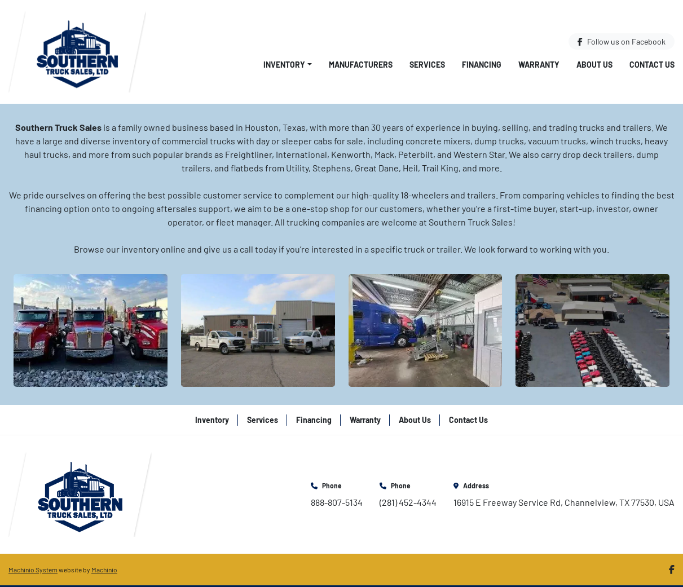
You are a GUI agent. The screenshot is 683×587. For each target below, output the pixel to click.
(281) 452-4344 (408, 502)
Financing (481, 64)
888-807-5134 (337, 502)
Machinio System (33, 569)
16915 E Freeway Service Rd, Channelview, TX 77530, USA (564, 502)
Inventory (284, 64)
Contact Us (652, 64)
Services (427, 64)
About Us (594, 64)
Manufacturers (361, 64)
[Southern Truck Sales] (80, 493)
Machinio (104, 569)
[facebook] (622, 41)
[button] (287, 64)
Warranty (538, 64)
